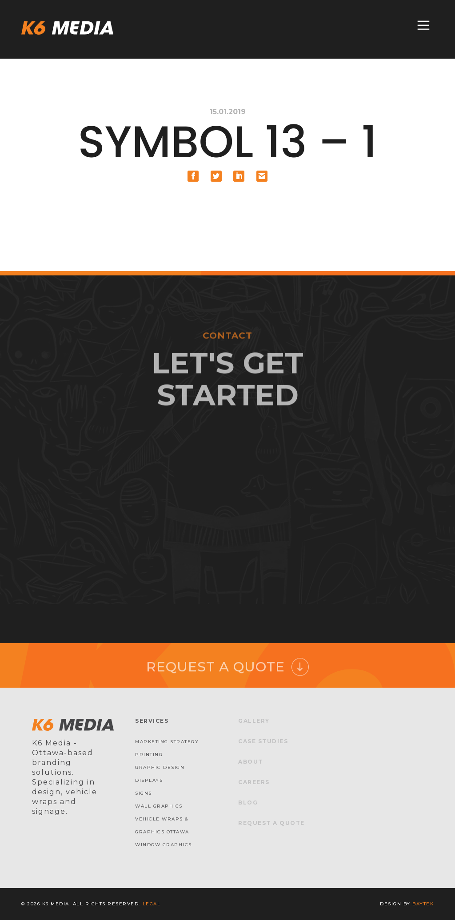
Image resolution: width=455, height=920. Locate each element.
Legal (152, 904)
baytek (423, 904)
